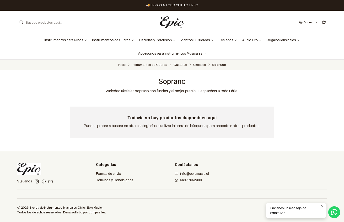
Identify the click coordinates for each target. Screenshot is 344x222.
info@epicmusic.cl (192, 174)
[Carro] (324, 22)
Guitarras (180, 65)
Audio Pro (252, 40)
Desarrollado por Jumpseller (84, 212)
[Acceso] (308, 22)
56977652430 (188, 180)
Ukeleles (199, 65)
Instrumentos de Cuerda (113, 40)
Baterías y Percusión (157, 40)
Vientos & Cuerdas (197, 40)
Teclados (228, 40)
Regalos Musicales (283, 40)
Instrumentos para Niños (65, 40)
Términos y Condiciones (114, 180)
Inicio (122, 65)
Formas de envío (108, 174)
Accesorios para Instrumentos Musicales (172, 53)
